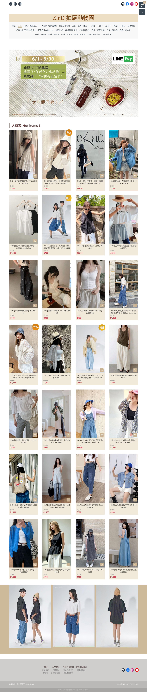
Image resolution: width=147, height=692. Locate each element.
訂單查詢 (56, 670)
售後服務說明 (68, 673)
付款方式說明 (68, 667)
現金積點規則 (81, 667)
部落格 (45, 673)
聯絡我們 (45, 670)
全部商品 (55, 667)
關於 (45, 667)
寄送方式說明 (68, 670)
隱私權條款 (81, 670)
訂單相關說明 (56, 673)
